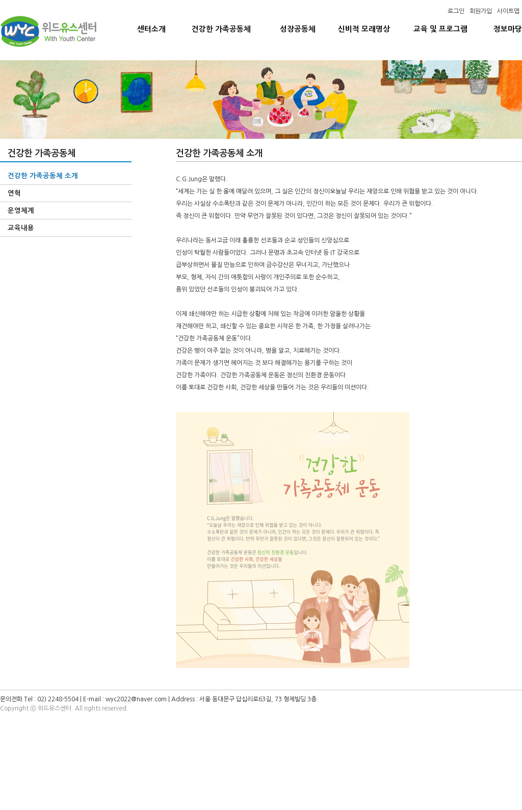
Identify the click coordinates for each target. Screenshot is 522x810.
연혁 (14, 193)
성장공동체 (298, 29)
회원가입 (480, 11)
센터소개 (151, 29)
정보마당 (507, 29)
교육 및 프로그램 (440, 29)
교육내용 (21, 228)
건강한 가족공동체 (221, 29)
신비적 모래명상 (364, 29)
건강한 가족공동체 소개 (43, 176)
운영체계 (21, 210)
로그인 (456, 11)
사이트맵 (508, 11)
